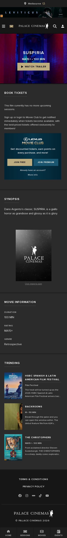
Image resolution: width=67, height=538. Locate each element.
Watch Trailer (33, 66)
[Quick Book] (11, 26)
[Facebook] (20, 496)
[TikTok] (40, 495)
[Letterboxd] (33, 495)
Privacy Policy (33, 486)
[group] (33, 3)
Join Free (19, 162)
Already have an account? (33, 170)
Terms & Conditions (33, 479)
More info (33, 175)
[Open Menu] (3, 26)
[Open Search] (54, 26)
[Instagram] (26, 496)
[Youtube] (47, 496)
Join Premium (46, 162)
